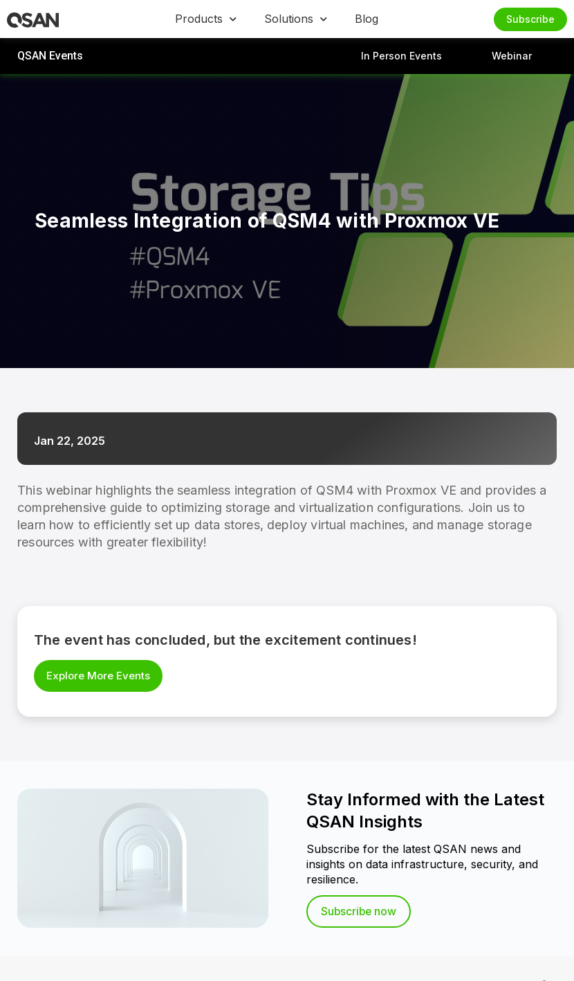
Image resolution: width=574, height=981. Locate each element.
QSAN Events (50, 55)
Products (206, 19)
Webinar (512, 56)
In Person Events (401, 56)
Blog (366, 19)
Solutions (295, 19)
